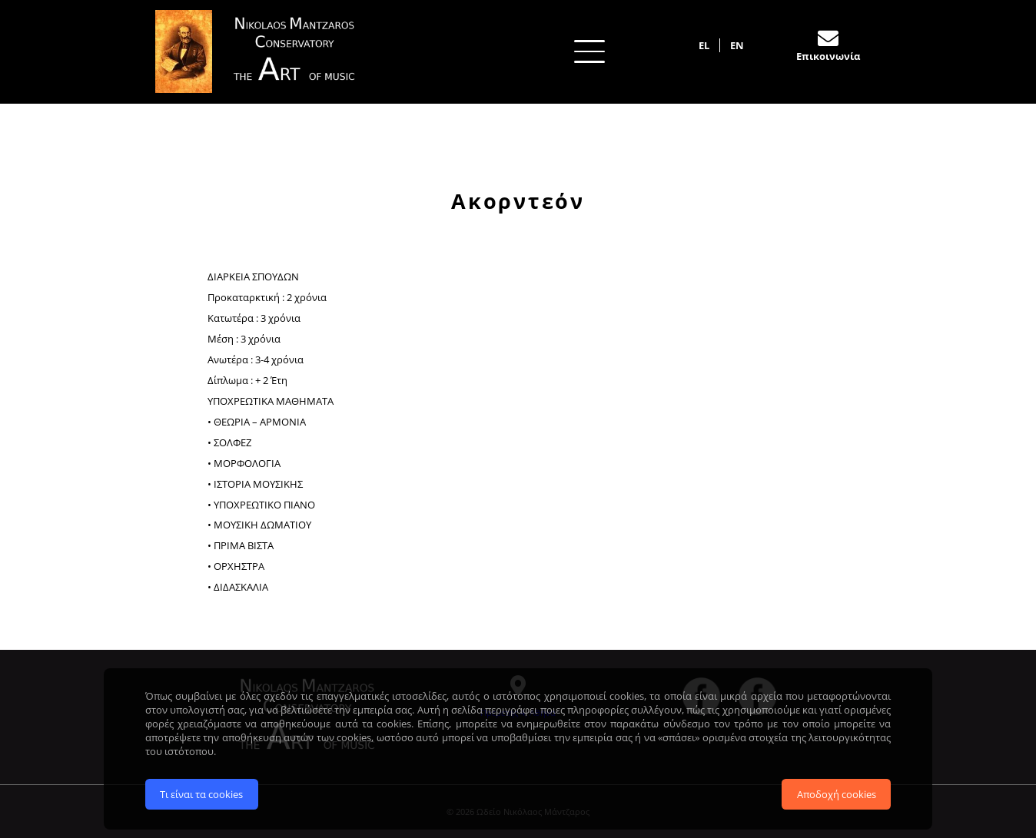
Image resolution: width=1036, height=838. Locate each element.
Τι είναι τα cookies (201, 792)
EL (704, 45)
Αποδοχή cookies (836, 792)
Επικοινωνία (828, 56)
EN (737, 45)
